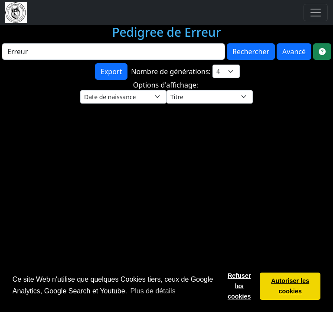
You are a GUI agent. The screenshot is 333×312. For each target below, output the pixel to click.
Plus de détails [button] (153, 291)
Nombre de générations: (171, 71)
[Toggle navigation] (316, 12)
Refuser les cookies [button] (239, 286)
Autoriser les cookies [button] (290, 286)
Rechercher (250, 51)
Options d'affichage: (166, 85)
